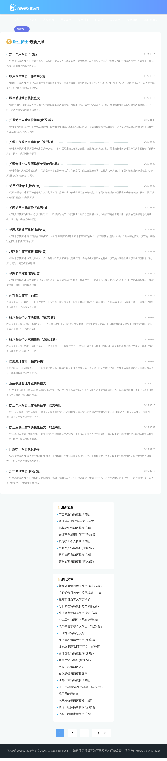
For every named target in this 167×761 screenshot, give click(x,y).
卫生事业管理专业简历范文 (27, 383)
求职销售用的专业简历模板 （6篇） (81, 592)
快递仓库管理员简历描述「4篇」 (79, 612)
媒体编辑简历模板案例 (73, 673)
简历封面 (83, 19)
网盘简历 (21, 29)
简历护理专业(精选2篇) (24, 186)
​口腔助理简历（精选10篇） (27, 361)
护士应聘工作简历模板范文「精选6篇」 (36, 427)
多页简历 (115, 19)
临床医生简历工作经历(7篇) (28, 76)
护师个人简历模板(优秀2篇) (76, 548)
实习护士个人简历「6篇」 (75, 541)
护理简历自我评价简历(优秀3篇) (31, 120)
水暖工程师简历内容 (72, 666)
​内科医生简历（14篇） (24, 295)
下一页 (102, 733)
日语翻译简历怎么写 (72, 633)
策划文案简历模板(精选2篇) (76, 561)
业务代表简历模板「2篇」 (75, 680)
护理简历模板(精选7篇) (24, 273)
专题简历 (132, 19)
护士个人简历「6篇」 (23, 54)
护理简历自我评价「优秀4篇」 (30, 207)
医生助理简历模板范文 (24, 98)
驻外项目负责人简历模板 (74, 599)
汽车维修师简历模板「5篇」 (77, 700)
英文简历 (66, 19)
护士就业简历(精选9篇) (24, 471)
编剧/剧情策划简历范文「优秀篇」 (81, 646)
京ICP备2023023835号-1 (21, 750)
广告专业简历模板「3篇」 (75, 514)
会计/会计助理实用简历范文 (76, 521)
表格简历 (48, 19)
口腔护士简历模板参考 (24, 449)
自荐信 (99, 19)
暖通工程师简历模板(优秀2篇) (78, 707)
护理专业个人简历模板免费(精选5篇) (34, 164)
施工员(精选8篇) (69, 693)
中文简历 (31, 19)
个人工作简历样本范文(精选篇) (78, 619)
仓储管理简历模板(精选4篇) (76, 653)
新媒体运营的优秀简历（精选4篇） (81, 586)
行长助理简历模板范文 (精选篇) (79, 606)
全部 (17, 19)
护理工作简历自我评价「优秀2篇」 (33, 142)
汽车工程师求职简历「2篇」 (77, 714)
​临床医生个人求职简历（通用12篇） (33, 339)
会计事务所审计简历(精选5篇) (78, 534)
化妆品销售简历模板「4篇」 (77, 527)
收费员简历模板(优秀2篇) (75, 660)
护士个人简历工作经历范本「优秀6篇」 (36, 405)
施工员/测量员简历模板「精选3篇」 (81, 687)
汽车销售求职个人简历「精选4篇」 (81, 626)
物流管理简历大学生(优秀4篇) (78, 639)
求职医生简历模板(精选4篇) (28, 251)
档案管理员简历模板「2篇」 (77, 554)
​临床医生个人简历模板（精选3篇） (33, 317)
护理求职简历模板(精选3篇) (28, 229)
